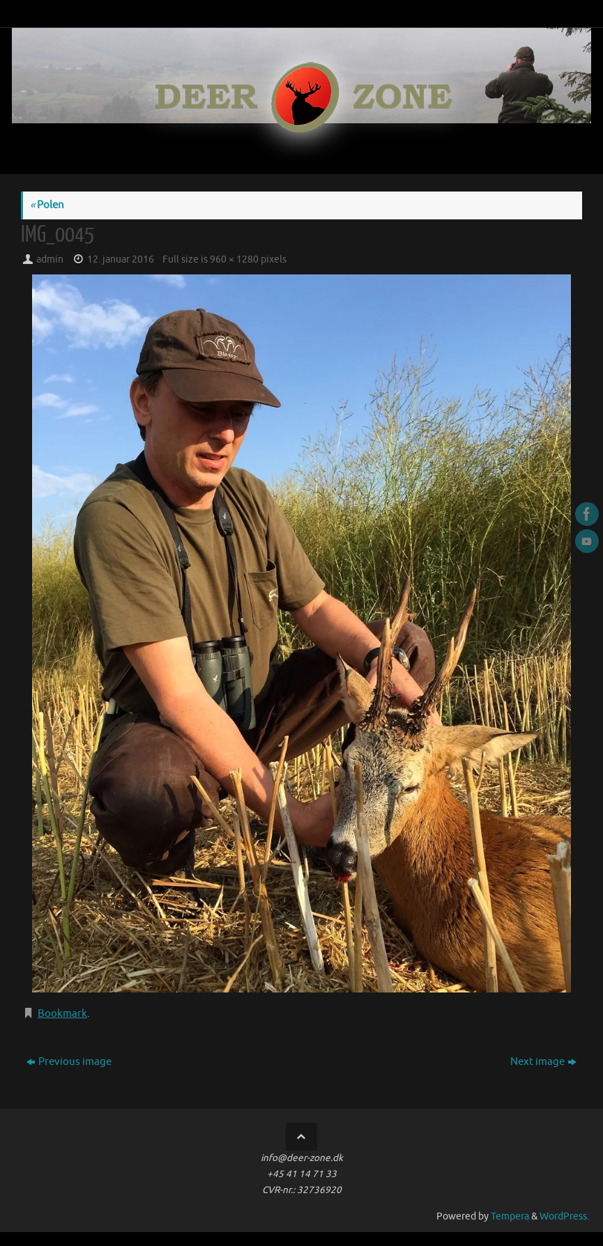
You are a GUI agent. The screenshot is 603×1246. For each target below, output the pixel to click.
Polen (47, 205)
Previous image (69, 1061)
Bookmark (62, 1013)
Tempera (510, 1216)
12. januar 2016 (120, 259)
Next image (543, 1061)
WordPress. (564, 1216)
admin (49, 259)
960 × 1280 (234, 259)
